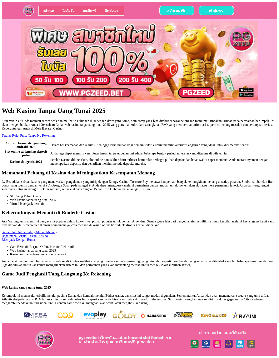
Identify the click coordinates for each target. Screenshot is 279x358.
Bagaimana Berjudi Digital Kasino (25, 236)
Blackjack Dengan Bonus (19, 239)
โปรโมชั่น (69, 10)
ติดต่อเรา (111, 10)
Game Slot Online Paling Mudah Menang (29, 232)
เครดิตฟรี (89, 10)
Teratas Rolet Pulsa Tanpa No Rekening (28, 135)
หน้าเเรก (48, 10)
